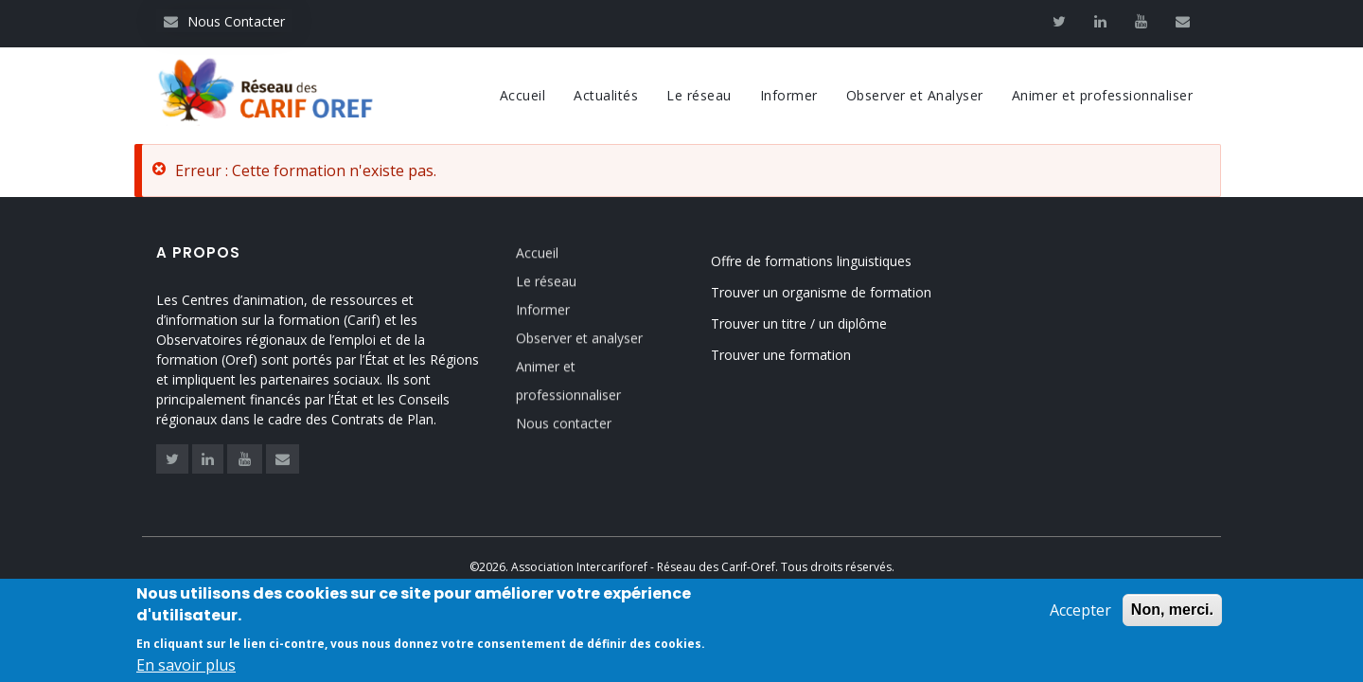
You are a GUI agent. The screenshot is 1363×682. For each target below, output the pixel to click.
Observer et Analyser (914, 95)
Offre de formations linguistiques (811, 261)
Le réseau (699, 95)
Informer (789, 95)
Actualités (606, 95)
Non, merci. (1172, 611)
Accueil (523, 95)
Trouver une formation (781, 355)
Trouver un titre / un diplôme (799, 323)
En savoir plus (186, 666)
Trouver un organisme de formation (821, 292)
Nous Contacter (224, 21)
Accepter (1080, 611)
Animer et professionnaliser (1103, 95)
